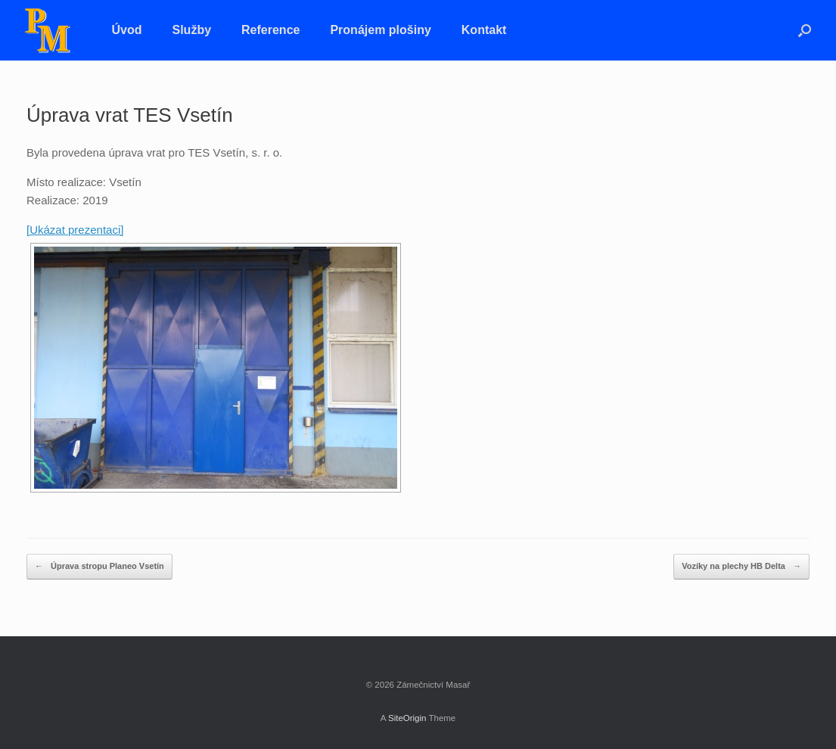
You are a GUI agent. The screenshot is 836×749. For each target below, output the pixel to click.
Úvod (127, 29)
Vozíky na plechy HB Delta (741, 566)
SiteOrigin (407, 718)
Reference (270, 29)
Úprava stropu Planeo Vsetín (99, 566)
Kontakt (484, 29)
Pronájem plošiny (380, 29)
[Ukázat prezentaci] (74, 229)
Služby (192, 29)
